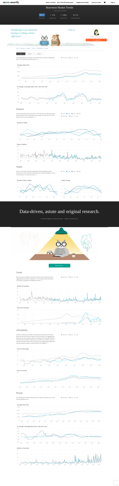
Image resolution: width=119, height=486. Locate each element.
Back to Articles (51, 2)
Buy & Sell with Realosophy (65, 2)
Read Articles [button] (59, 265)
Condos (39, 53)
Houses (30, 53)
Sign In (113, 2)
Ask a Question (96, 40)
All (21, 53)
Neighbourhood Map (82, 2)
